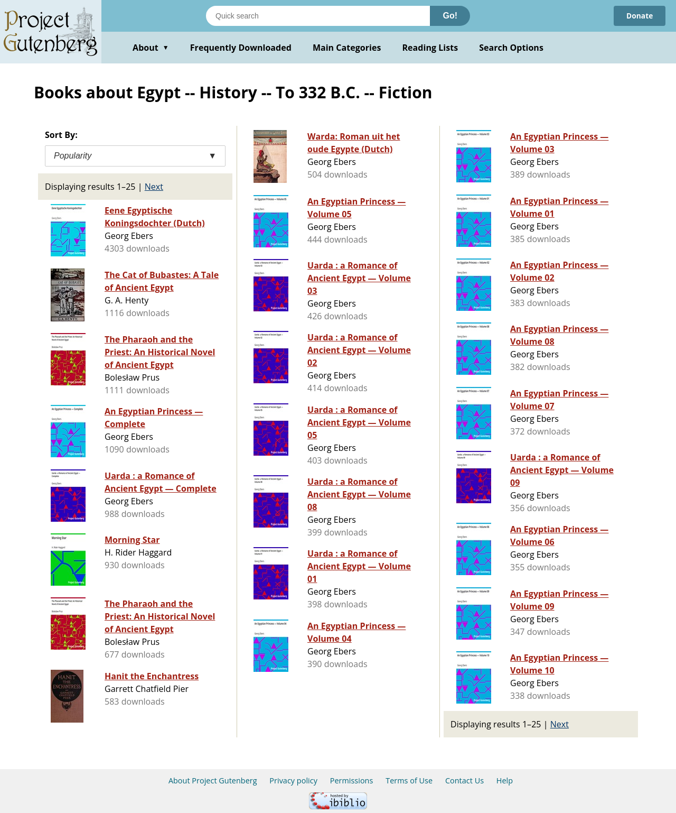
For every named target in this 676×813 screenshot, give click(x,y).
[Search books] (318, 16)
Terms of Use (409, 780)
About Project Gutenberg (212, 780)
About (151, 47)
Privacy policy (293, 780)
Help (504, 780)
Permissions (351, 780)
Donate (639, 16)
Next (154, 186)
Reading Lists (430, 47)
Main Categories (347, 47)
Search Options (511, 47)
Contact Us (464, 780)
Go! (450, 15)
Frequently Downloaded (241, 47)
